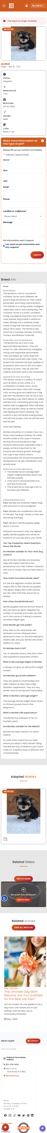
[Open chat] (42, 1128)
